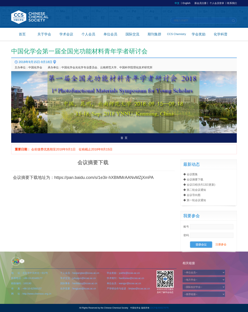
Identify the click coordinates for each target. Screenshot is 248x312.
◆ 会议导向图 (191, 195)
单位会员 (110, 34)
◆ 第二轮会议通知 (194, 189)
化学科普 (221, 34)
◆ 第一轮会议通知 (194, 200)
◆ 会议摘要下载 (193, 179)
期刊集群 (154, 34)
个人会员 (88, 34)
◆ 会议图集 (190, 174)
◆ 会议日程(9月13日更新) (199, 184)
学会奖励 (198, 34)
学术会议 (66, 34)
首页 (22, 34)
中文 (177, 3)
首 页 (124, 137)
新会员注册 (200, 3)
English (186, 3)
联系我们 (232, 3)
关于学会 (44, 34)
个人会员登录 (217, 3)
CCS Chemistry (176, 34)
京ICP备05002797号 (159, 308)
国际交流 (132, 34)
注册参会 (220, 244)
